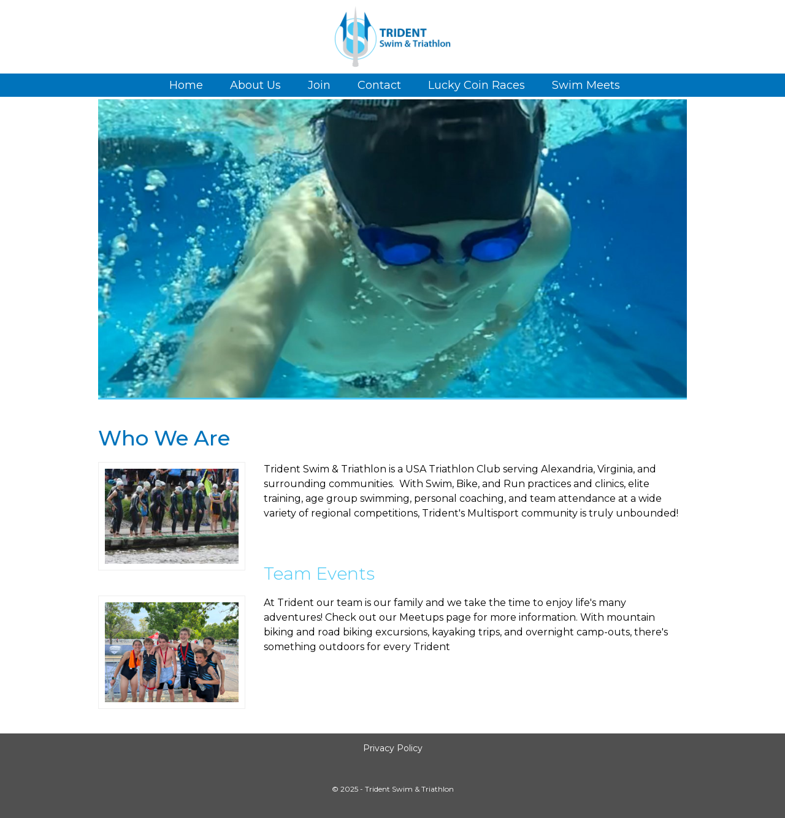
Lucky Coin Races (476, 85)
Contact (379, 85)
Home (186, 85)
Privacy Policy (393, 748)
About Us (255, 85)
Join (319, 85)
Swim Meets (586, 85)
